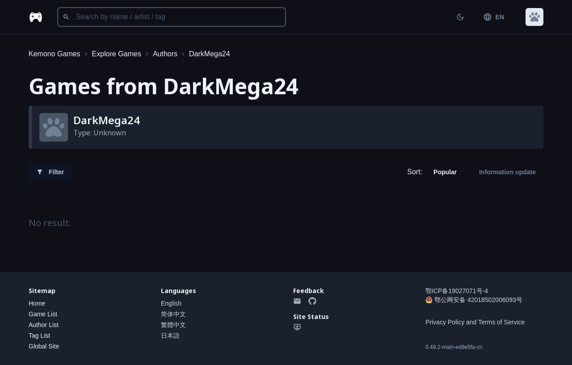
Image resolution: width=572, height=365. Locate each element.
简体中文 (173, 314)
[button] (534, 17)
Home (37, 303)
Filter (50, 172)
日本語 (170, 335)
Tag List (39, 335)
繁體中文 (173, 324)
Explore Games (116, 54)
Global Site (44, 346)
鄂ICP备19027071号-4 (456, 290)
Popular (445, 172)
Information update (507, 172)
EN (493, 17)
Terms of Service (501, 322)
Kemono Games (54, 54)
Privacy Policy (444, 322)
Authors (165, 54)
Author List (44, 324)
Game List (43, 314)
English (171, 303)
